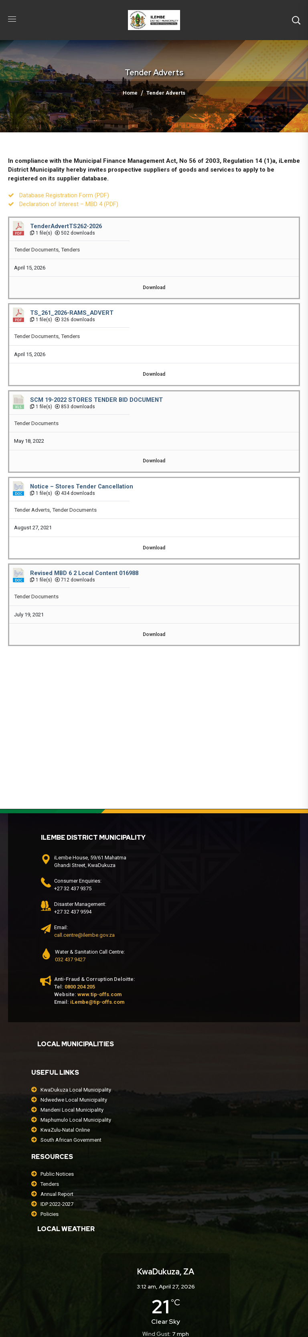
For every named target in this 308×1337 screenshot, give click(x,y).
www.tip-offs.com (99, 994)
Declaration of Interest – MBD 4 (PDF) (68, 204)
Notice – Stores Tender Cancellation (81, 486)
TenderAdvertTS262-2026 (66, 226)
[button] (296, 20)
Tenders (70, 250)
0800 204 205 (80, 987)
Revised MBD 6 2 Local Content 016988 (84, 573)
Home (130, 93)
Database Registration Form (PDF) (64, 195)
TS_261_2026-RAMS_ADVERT (71, 312)
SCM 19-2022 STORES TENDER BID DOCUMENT (96, 399)
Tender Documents (36, 250)
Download (154, 287)
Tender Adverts (32, 510)
